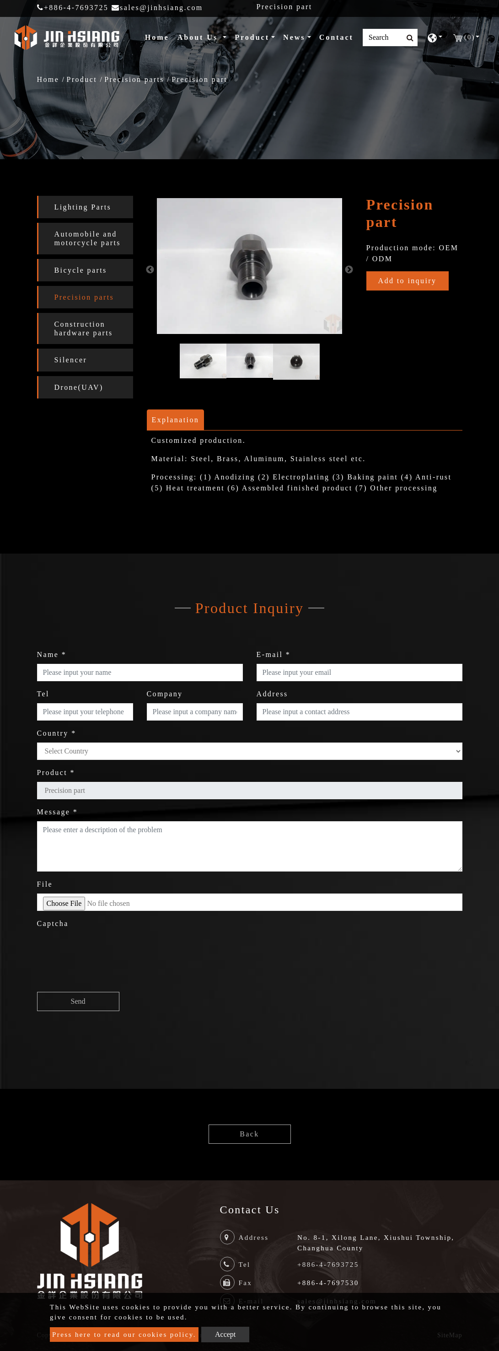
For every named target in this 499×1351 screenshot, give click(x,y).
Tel (43, 694)
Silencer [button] (70, 360)
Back (249, 1134)
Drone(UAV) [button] (78, 387)
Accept (225, 1334)
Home (159, 36)
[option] (249, 266)
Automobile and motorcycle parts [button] (87, 238)
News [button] (294, 37)
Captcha (53, 923)
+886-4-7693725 (73, 7)
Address (272, 694)
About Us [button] (199, 37)
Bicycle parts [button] (80, 270)
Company (165, 694)
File (45, 884)
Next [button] (349, 270)
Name (52, 654)
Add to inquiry (407, 281)
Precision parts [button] (84, 297)
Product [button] (252, 37)
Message (57, 812)
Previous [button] (150, 270)
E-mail (274, 654)
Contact (336, 37)
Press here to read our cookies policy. (124, 1334)
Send (78, 1001)
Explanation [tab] (175, 420)
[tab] (85, 207)
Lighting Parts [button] (83, 207)
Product (81, 79)
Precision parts (134, 79)
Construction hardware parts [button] (83, 328)
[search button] (407, 38)
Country (56, 733)
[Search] (390, 37)
